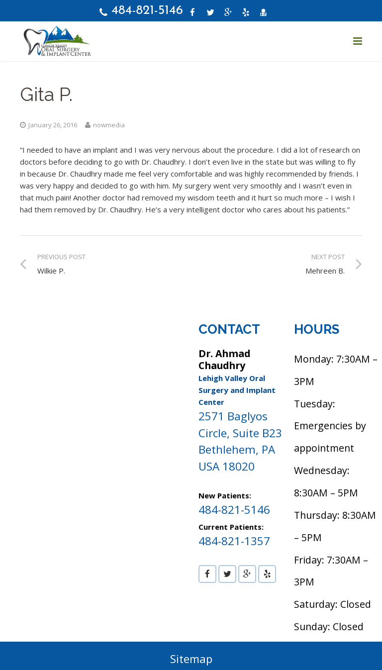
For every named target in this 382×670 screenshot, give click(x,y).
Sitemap (191, 659)
